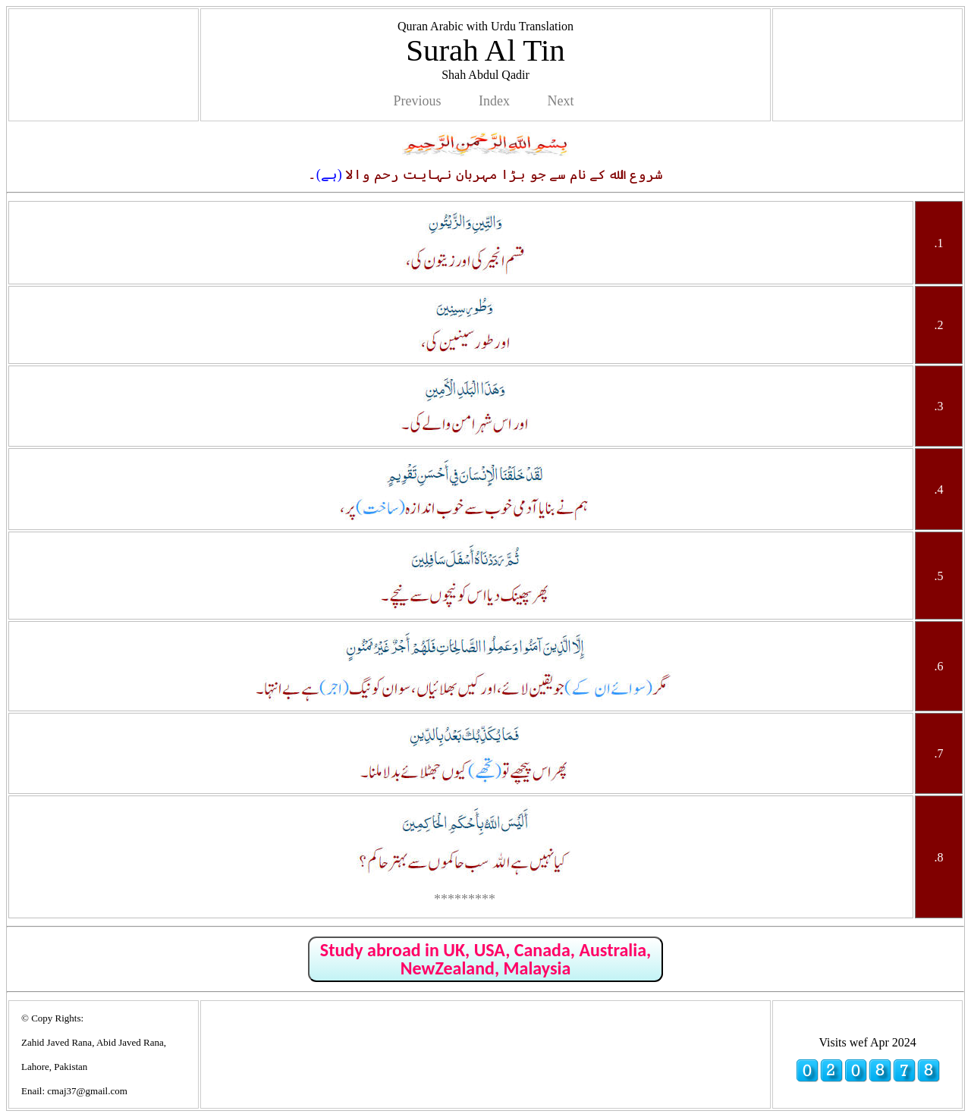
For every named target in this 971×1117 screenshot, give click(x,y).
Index (494, 100)
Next (560, 100)
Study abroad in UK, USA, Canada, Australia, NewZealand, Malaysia (485, 959)
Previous (418, 100)
